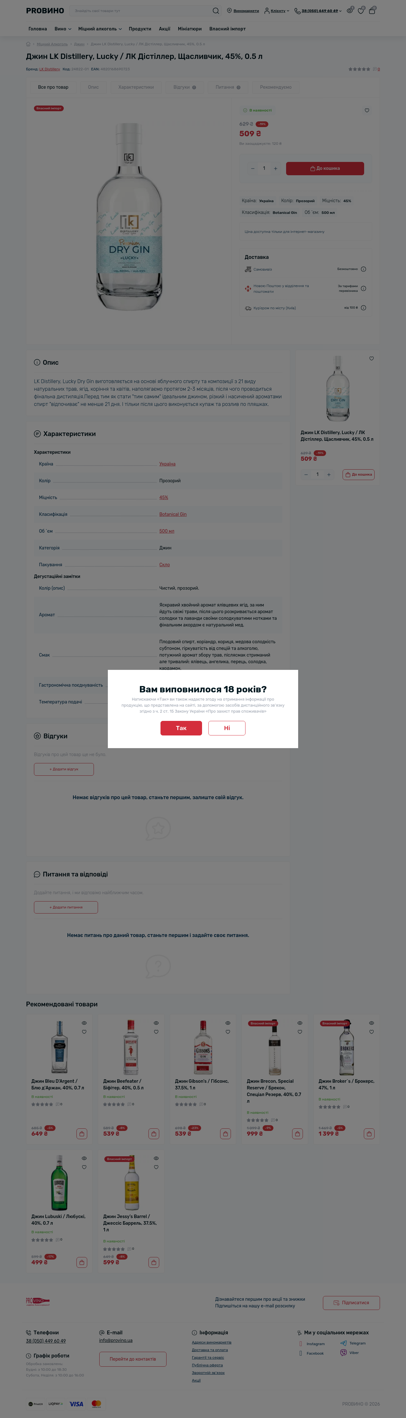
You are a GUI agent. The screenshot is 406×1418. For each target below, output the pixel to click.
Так (181, 728)
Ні (227, 728)
